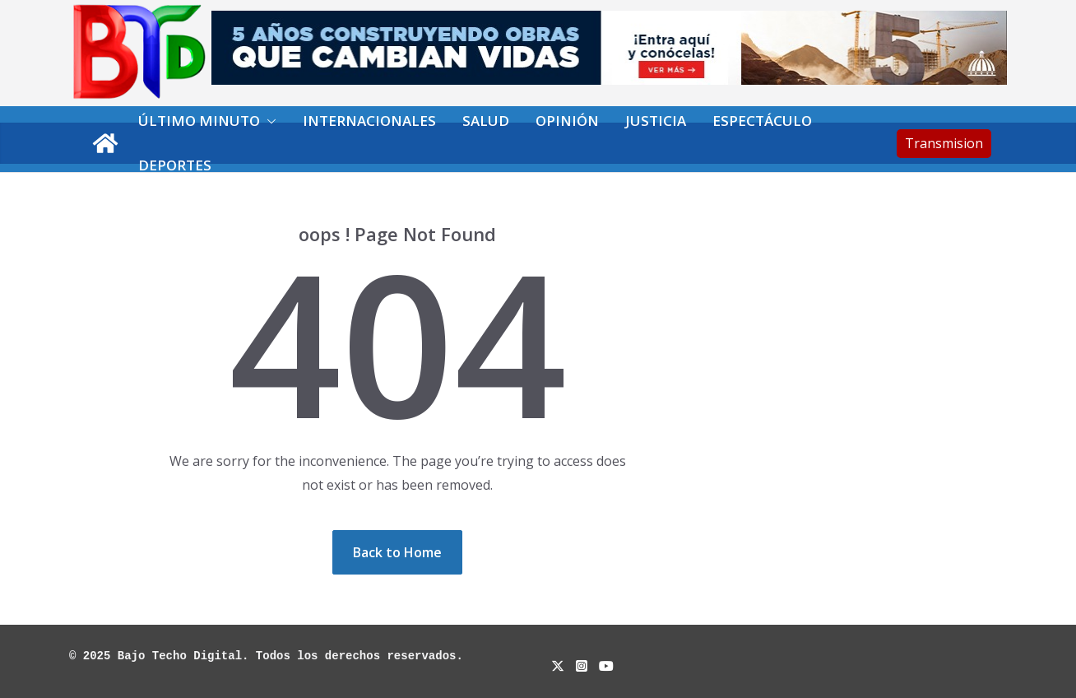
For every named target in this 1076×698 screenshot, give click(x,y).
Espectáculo (762, 120)
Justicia (655, 120)
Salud (485, 120)
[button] (268, 121)
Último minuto (199, 120)
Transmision (944, 143)
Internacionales (369, 120)
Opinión (567, 120)
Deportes (174, 165)
